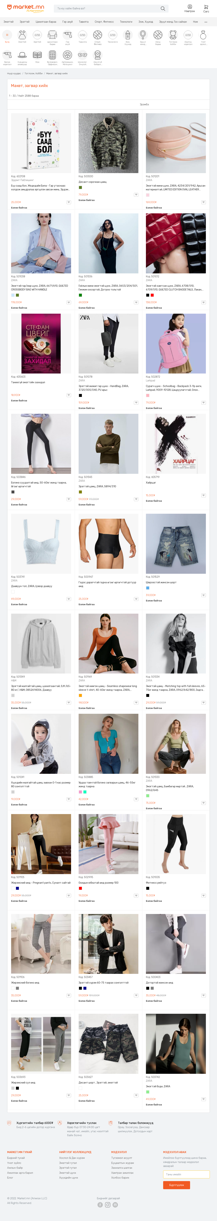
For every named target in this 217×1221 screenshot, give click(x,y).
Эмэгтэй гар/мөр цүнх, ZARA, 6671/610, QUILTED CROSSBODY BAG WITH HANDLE (39, 287)
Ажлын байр (15, 1167)
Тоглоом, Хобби (34, 73)
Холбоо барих (120, 1177)
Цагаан (13, 592)
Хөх (17, 888)
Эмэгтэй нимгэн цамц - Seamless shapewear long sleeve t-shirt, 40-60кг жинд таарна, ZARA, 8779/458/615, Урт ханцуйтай (108, 688)
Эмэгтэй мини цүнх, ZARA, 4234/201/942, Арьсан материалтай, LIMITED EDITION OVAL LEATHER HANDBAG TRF (175, 187)
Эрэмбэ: (144, 104)
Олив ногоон (80, 492)
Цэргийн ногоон (80, 187)
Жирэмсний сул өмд (23, 1082)
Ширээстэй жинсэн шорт (161, 582)
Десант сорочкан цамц (93, 182)
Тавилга (83, 21)
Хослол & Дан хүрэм (72, 1158)
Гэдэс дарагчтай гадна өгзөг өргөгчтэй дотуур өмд (107, 584)
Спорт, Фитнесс (104, 21)
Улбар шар (80, 695)
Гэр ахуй (67, 21)
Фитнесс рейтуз (156, 882)
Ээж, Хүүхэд (146, 21)
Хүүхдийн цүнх (68, 1177)
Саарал (17, 988)
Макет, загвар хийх (57, 73)
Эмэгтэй (8, 21)
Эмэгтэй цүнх (67, 1172)
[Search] (106, 8)
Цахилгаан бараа (46, 21)
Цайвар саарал (13, 695)
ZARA (149, 180)
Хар (148, 295)
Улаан (152, 295)
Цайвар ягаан (148, 395)
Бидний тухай (16, 1158)
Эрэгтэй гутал (68, 1167)
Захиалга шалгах (121, 1167)
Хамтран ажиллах (122, 1172)
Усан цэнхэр (13, 295)
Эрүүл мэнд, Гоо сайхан (173, 21)
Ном (195, 21)
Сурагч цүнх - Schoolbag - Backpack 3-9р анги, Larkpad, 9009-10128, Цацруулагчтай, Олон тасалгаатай (174, 388)
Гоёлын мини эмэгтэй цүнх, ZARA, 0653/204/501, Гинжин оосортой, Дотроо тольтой (108, 287)
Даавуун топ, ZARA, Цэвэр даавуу (31, 586)
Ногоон (80, 295)
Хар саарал (13, 492)
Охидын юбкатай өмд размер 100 (98, 882)
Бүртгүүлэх (176, 1185)
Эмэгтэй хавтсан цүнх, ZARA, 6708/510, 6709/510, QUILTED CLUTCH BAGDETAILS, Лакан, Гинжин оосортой (174, 288)
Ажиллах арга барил (20, 1172)
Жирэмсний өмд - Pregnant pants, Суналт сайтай (41, 882)
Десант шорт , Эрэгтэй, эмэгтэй (98, 1082)
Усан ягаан (148, 195)
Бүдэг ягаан (80, 792)
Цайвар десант (80, 1088)
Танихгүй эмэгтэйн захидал (28, 382)
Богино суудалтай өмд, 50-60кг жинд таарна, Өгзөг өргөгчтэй (39, 484)
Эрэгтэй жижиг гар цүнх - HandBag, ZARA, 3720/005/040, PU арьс (104, 388)
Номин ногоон (85, 792)
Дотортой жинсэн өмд (159, 982)
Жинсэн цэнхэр (148, 588)
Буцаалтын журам (122, 1163)
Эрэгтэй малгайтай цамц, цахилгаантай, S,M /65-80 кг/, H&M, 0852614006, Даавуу (41, 688)
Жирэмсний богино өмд (25, 982)
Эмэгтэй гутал (68, 1163)
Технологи (126, 21)
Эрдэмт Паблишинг (22, 180)
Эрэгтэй (24, 21)
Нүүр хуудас (14, 73)
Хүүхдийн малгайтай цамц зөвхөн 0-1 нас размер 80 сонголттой (41, 784)
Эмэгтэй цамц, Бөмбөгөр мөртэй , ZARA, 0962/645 (170, 788)
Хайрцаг (151, 482)
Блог (10, 1177)
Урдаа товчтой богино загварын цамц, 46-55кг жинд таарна (107, 784)
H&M (13, 680)
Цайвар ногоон (148, 796)
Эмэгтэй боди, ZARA (158, 1086)
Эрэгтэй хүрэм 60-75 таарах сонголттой (104, 982)
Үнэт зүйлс (14, 1163)
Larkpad (150, 380)
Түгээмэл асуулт (121, 1158)
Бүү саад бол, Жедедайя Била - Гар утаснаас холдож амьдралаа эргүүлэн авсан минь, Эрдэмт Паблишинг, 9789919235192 (40, 187)
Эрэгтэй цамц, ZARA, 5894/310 (97, 486)
